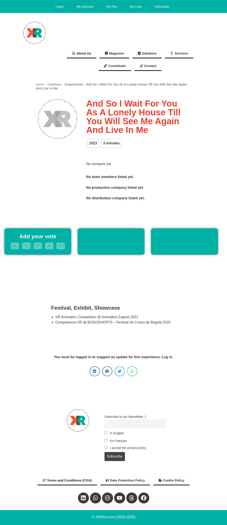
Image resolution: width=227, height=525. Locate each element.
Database (54, 84)
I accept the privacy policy (125, 448)
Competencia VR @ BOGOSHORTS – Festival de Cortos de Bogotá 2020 (113, 322)
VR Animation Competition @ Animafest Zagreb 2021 (96, 317)
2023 (93, 143)
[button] (95, 371)
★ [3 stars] (37, 246)
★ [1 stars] (14, 246)
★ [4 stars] (49, 246)
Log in (167, 357)
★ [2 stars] (26, 246)
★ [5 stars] (60, 246)
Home (40, 84)
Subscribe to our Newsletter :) (125, 416)
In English (114, 433)
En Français (115, 441)
